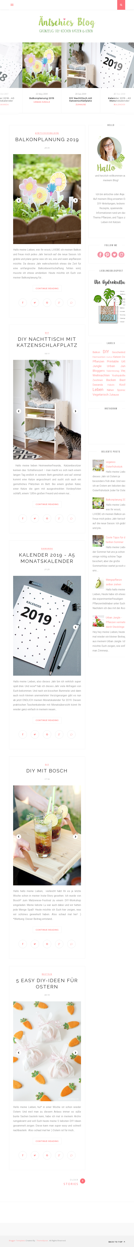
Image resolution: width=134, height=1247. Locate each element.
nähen (110, 390)
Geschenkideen (120, 352)
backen (111, 380)
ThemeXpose (42, 1240)
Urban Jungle (41, 102)
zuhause (81, 104)
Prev (18, 200)
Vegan (125, 371)
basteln (47, 974)
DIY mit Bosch (47, 771)
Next (75, 200)
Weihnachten (101, 375)
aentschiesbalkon (47, 133)
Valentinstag (112, 371)
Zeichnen (98, 380)
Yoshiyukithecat (120, 375)
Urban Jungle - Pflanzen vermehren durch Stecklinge (117, 622)
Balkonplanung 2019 (41, 98)
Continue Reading (47, 288)
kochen (124, 384)
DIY (47, 333)
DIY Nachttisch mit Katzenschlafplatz (80, 99)
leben (98, 389)
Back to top (117, 1242)
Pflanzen (98, 361)
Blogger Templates (17, 1240)
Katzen (117, 356)
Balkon (96, 352)
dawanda (47, 548)
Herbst (109, 357)
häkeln (110, 385)
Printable (113, 361)
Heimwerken (99, 357)
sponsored (123, 390)
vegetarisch (101, 394)
